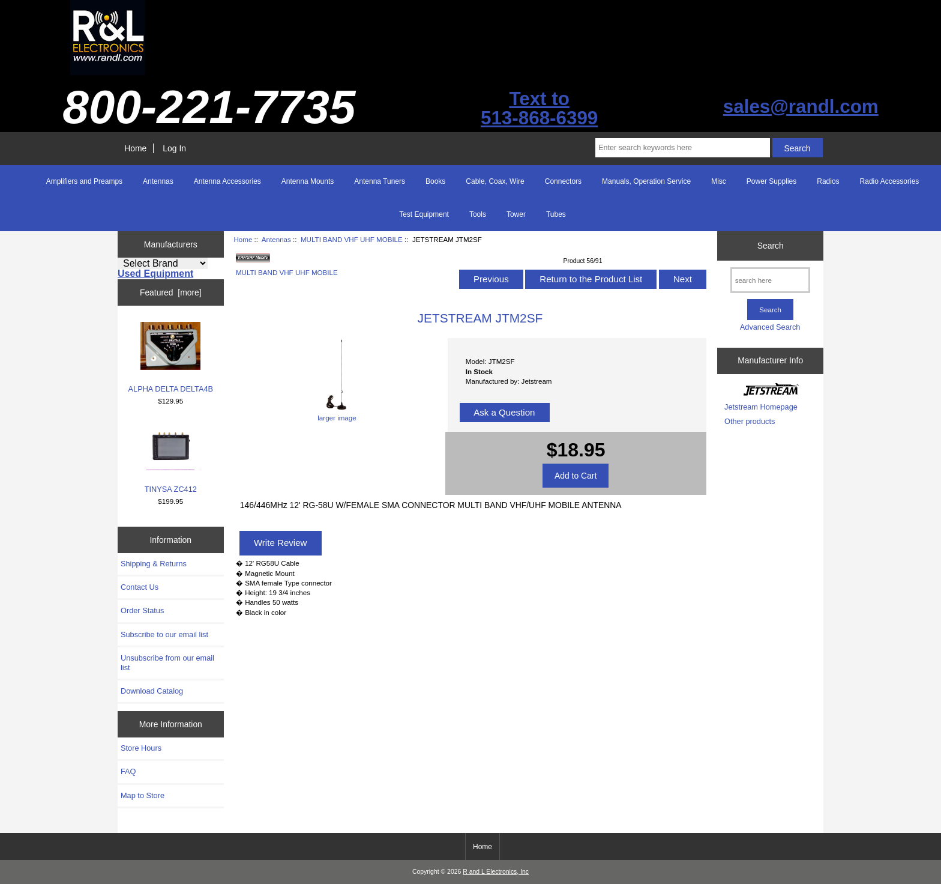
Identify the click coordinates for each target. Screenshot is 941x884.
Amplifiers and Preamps (84, 181)
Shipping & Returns (154, 563)
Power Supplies (771, 181)
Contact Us (139, 587)
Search (770, 245)
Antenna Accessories (227, 181)
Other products (749, 421)
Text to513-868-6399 (539, 108)
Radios (828, 181)
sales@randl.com (801, 106)
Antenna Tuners (379, 181)
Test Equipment (424, 214)
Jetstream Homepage (761, 406)
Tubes (556, 214)
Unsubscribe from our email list (167, 662)
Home (135, 148)
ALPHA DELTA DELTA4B (171, 357)
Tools (477, 214)
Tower (516, 214)
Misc (718, 181)
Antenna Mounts (307, 181)
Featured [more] (171, 292)
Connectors (563, 181)
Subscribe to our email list (164, 634)
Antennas (276, 239)
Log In (174, 148)
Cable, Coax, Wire (495, 181)
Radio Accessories (889, 181)
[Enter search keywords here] (682, 147)
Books (435, 181)
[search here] (770, 280)
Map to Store (142, 795)
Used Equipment (155, 273)
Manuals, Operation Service (646, 181)
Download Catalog (152, 690)
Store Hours (141, 747)
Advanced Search (770, 326)
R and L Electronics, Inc (496, 871)
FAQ (128, 771)
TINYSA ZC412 (171, 458)
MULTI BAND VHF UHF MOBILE (352, 239)
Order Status (142, 610)
